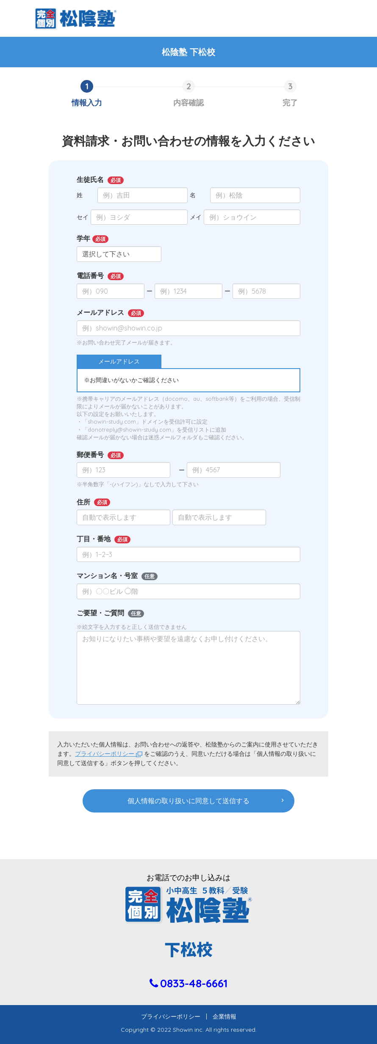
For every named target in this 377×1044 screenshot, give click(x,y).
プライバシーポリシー (108, 754)
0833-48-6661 (193, 983)
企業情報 (221, 1016)
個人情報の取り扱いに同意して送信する (188, 800)
